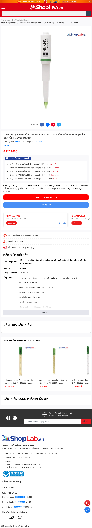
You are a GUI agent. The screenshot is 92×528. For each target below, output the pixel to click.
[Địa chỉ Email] (57, 421)
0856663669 (20, 497)
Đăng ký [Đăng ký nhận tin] (85, 421)
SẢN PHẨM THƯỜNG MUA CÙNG (22, 340)
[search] (88, 13)
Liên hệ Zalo (46, 205)
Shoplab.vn (25, 526)
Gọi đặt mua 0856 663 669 (46, 197)
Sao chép (53, 164)
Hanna (18, 141)
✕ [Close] (90, 1)
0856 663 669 (24, 457)
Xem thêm (46, 312)
